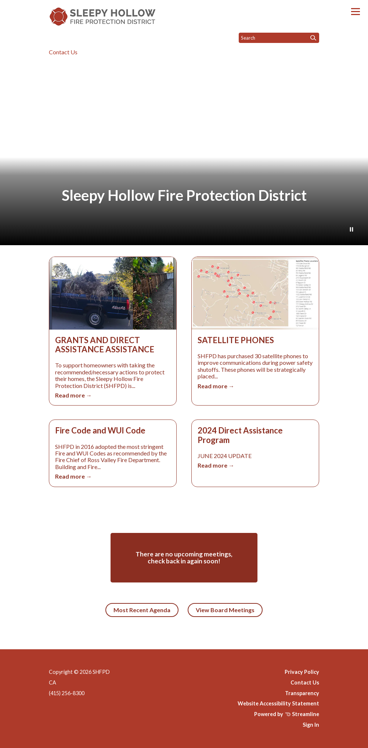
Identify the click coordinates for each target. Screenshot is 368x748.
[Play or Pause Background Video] (351, 229)
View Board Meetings (225, 609)
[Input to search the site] (279, 38)
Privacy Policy (302, 672)
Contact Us (63, 51)
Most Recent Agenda (141, 609)
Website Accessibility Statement (278, 703)
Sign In (311, 725)
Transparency (302, 693)
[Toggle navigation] (355, 11)
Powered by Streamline (286, 714)
